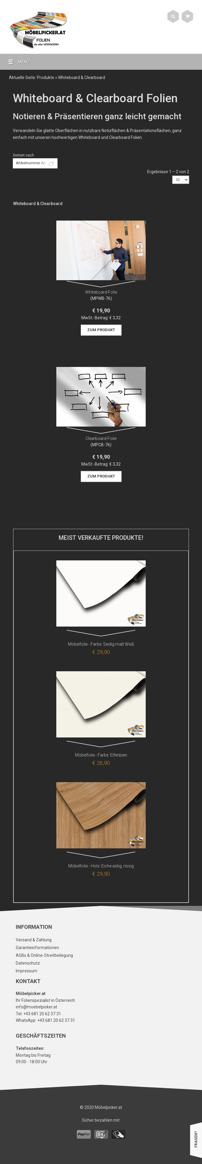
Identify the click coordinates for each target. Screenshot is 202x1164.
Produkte (45, 77)
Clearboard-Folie (101, 438)
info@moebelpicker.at (36, 1007)
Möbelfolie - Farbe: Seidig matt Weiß (101, 644)
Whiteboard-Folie (101, 292)
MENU (16, 62)
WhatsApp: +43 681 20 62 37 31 (45, 1020)
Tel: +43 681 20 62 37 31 (38, 1013)
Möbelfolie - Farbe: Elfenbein (101, 755)
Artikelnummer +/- (31, 163)
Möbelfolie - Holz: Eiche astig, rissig (101, 866)
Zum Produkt (101, 330)
